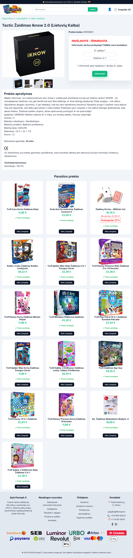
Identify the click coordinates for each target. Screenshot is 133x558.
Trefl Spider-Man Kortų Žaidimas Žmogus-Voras (22, 369)
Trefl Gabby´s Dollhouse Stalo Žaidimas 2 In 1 (22, 471)
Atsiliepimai (52, 509)
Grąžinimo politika (84, 518)
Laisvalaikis (22, 18)
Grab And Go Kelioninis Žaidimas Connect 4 (66, 210)
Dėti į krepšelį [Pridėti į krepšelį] (22, 231)
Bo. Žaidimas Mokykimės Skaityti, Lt (110, 419)
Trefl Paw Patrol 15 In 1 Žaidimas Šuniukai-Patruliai (110, 318)
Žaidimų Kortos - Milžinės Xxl (110, 209)
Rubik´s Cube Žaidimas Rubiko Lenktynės (22, 267)
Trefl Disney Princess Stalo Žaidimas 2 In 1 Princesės (110, 267)
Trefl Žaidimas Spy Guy (110, 368)
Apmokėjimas (84, 514)
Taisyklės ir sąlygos (52, 513)
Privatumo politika (52, 517)
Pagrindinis (7, 18)
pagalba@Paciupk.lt (116, 512)
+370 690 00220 (117, 515)
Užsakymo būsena (84, 506)
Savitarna (84, 502)
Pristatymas (84, 510)
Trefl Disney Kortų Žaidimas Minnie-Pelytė (22, 318)
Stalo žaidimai (38, 18)
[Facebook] (112, 524)
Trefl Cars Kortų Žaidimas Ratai (22, 209)
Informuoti (100, 74)
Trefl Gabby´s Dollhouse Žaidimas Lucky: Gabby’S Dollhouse (66, 369)
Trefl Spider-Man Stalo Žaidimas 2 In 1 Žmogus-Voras (66, 267)
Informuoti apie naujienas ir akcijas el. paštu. (101, 65)
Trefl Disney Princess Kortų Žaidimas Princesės (66, 420)
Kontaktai (52, 520)
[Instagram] (116, 524)
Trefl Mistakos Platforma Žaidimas (66, 317)
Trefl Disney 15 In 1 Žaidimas (22, 419)
